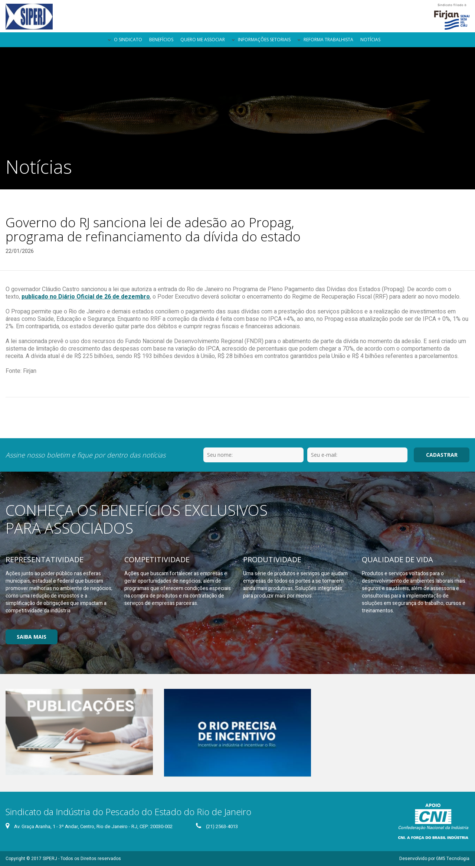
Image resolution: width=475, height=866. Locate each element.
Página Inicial (98, 39)
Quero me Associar (202, 39)
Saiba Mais (31, 636)
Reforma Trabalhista (328, 39)
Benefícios (161, 39)
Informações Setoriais (264, 39)
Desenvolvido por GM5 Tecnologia (434, 858)
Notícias (370, 39)
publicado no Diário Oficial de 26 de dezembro (86, 296)
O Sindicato (128, 39)
